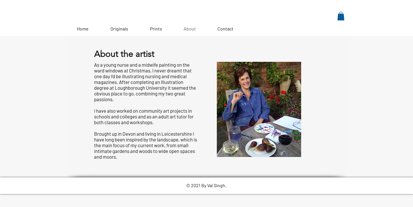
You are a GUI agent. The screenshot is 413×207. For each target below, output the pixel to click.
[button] (340, 16)
